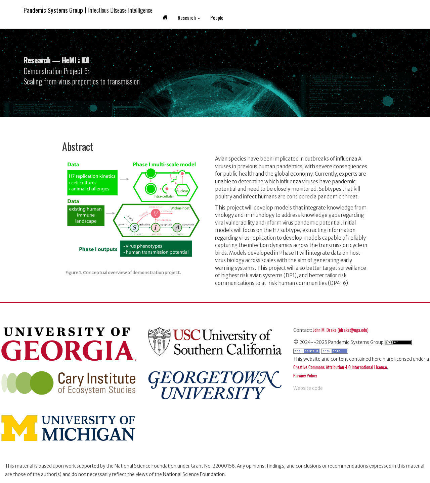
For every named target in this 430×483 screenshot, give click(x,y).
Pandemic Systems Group (88, 9)
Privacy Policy (305, 375)
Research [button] (189, 17)
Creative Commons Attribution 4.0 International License (340, 367)
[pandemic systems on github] (308, 384)
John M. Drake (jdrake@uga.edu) (341, 329)
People (216, 17)
